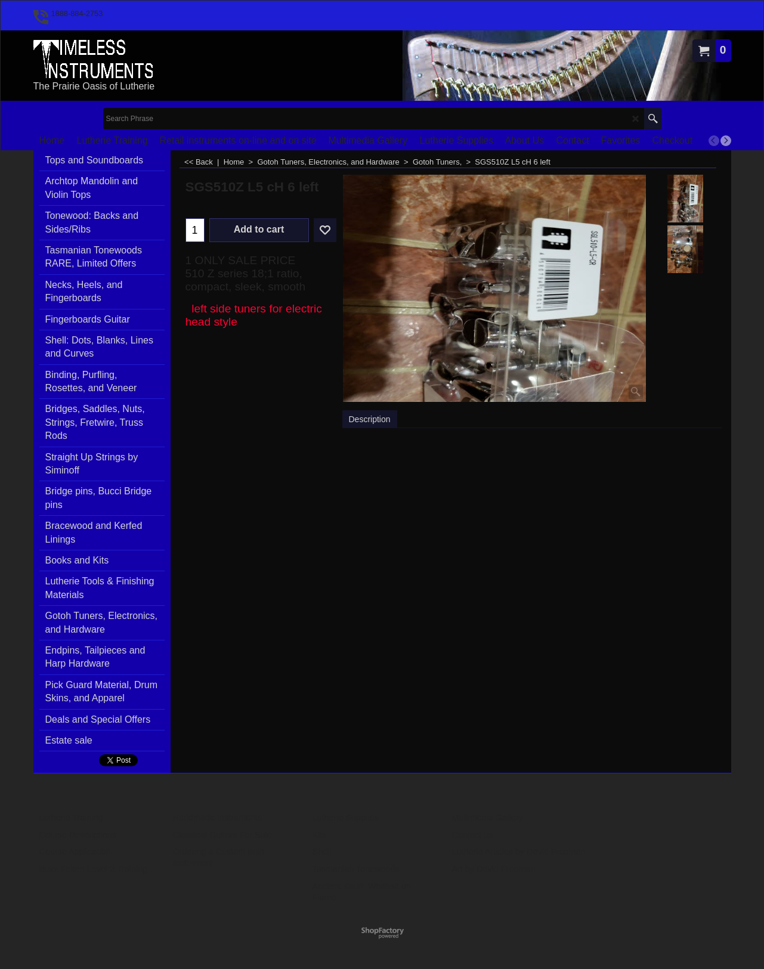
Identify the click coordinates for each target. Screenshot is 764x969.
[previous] (714, 140)
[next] (725, 140)
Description (370, 419)
